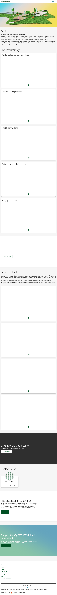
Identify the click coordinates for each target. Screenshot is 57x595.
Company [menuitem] (3, 564)
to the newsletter (6, 545)
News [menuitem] (2, 576)
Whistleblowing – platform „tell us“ (43, 589)
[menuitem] (51, 1)
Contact (22, 589)
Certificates (18, 589)
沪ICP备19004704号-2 (5, 592)
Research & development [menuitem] (6, 578)
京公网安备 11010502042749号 (18, 593)
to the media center (6, 451)
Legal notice (3, 589)
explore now (5, 512)
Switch (28, 85)
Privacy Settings (33, 589)
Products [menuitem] (2, 567)
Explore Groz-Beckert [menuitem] (5, 571)
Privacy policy (9, 589)
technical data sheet (7, 256)
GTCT (14, 589)
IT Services (27, 589)
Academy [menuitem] (3, 574)
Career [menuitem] (2, 569)
